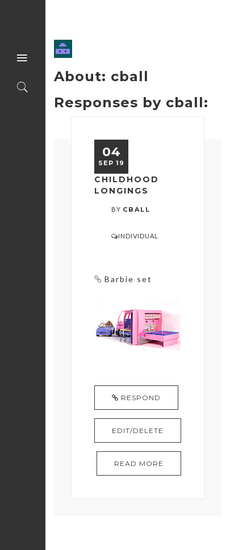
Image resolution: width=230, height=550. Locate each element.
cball (136, 209)
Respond (136, 397)
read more (139, 463)
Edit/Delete (138, 430)
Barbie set (128, 279)
